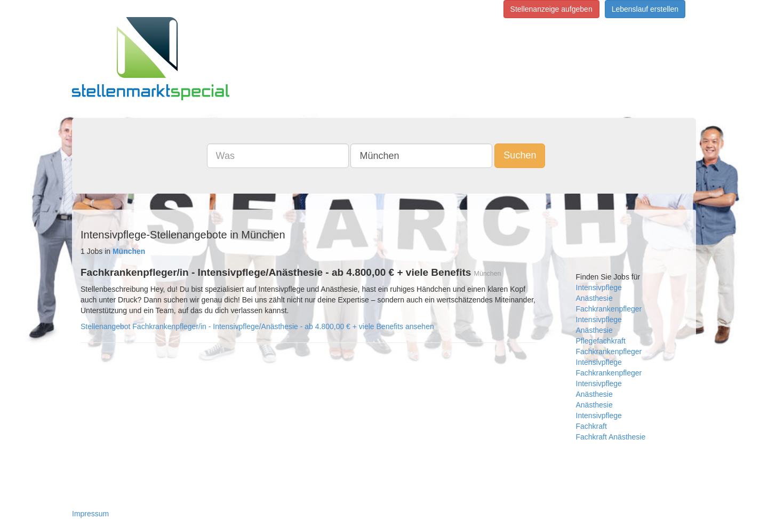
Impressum (90, 513)
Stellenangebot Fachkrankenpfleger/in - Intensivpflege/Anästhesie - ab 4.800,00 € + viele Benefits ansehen (257, 326)
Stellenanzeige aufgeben (551, 9)
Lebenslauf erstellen (645, 9)
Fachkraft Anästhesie (611, 437)
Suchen (519, 155)
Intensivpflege (599, 287)
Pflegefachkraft (601, 341)
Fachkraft (591, 426)
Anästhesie (594, 298)
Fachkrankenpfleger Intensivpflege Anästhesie (609, 383)
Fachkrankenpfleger (609, 309)
